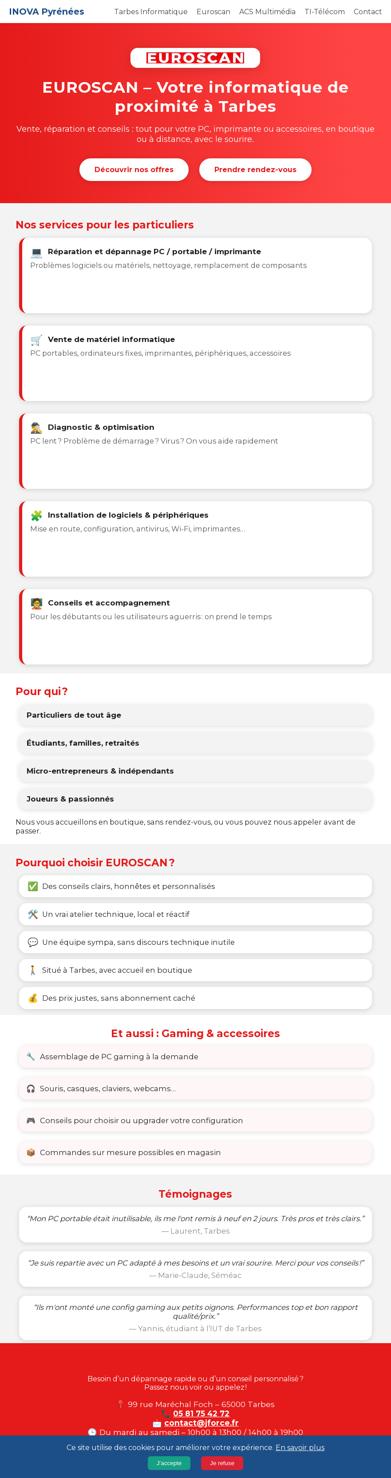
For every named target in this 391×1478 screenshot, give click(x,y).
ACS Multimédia (267, 12)
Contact (368, 12)
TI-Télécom (324, 12)
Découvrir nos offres (134, 169)
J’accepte (169, 1463)
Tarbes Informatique (151, 12)
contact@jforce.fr (201, 1422)
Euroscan (213, 12)
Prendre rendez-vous (255, 169)
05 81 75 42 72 (201, 1413)
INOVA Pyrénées (46, 11)
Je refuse (222, 1463)
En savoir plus (300, 1447)
